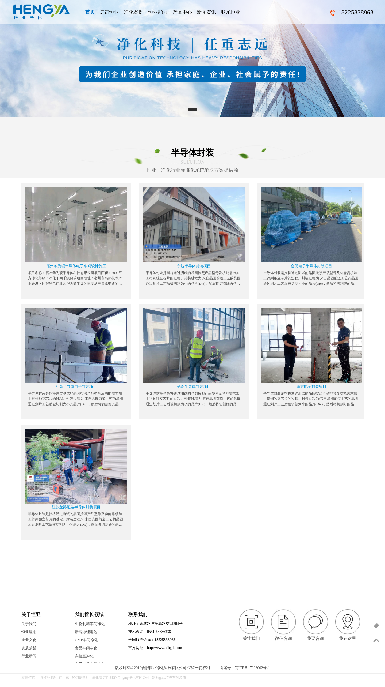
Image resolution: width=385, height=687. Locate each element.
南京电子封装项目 (311, 387)
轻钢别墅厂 (80, 677)
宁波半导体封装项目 (194, 266)
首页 (90, 12)
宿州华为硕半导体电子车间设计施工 (76, 266)
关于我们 (28, 624)
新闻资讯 (206, 12)
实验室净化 (84, 656)
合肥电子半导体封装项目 (311, 266)
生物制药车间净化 (90, 624)
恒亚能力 (158, 12)
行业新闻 (28, 656)
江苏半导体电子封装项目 (76, 387)
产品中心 (182, 12)
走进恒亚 (109, 12)
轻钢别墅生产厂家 (55, 677)
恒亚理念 (28, 632)
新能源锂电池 (86, 632)
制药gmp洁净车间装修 (169, 677)
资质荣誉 (28, 648)
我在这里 (347, 638)
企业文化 (28, 640)
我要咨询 (315, 638)
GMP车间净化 (86, 640)
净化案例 (133, 12)
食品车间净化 (86, 648)
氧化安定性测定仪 (106, 677)
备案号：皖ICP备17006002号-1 (245, 668)
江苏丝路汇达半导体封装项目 (76, 507)
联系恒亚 (230, 12)
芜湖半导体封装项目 (194, 387)
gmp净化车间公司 (135, 677)
